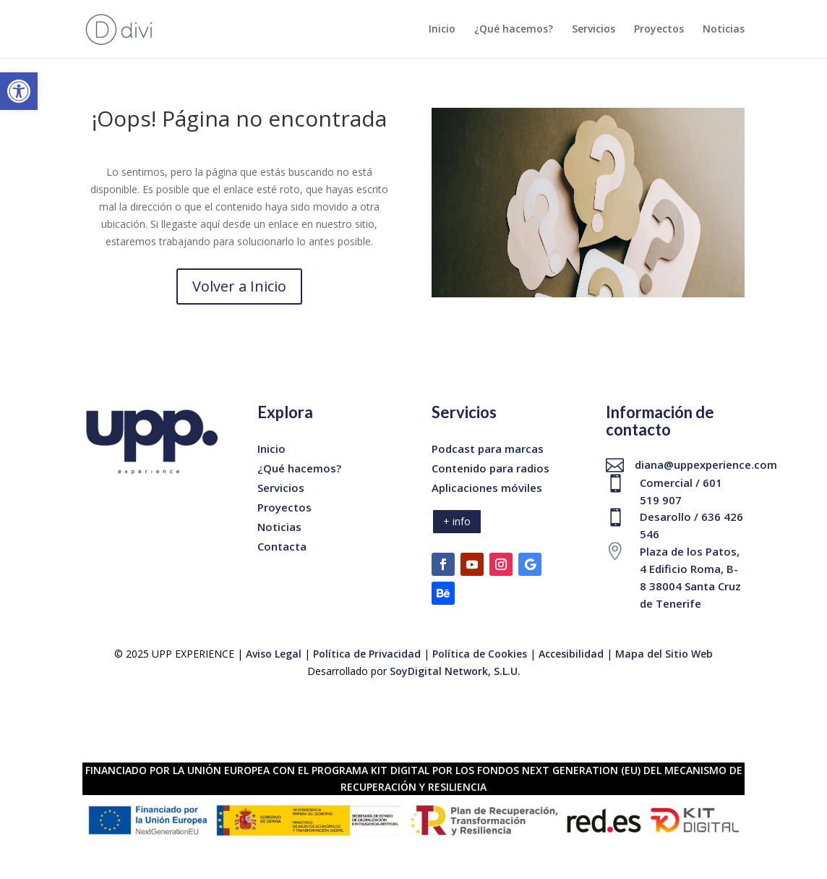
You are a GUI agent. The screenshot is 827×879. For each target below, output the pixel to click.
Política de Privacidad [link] (367, 654)
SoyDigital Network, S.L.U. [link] (455, 671)
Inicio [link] (442, 29)
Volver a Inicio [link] (239, 286)
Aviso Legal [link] (273, 654)
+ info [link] (457, 521)
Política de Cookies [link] (481, 654)
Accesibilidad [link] (571, 654)
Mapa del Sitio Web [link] (664, 654)
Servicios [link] (593, 29)
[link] (19, 91)
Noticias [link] (724, 29)
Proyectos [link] (659, 29)
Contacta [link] (282, 546)
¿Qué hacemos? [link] (513, 29)
